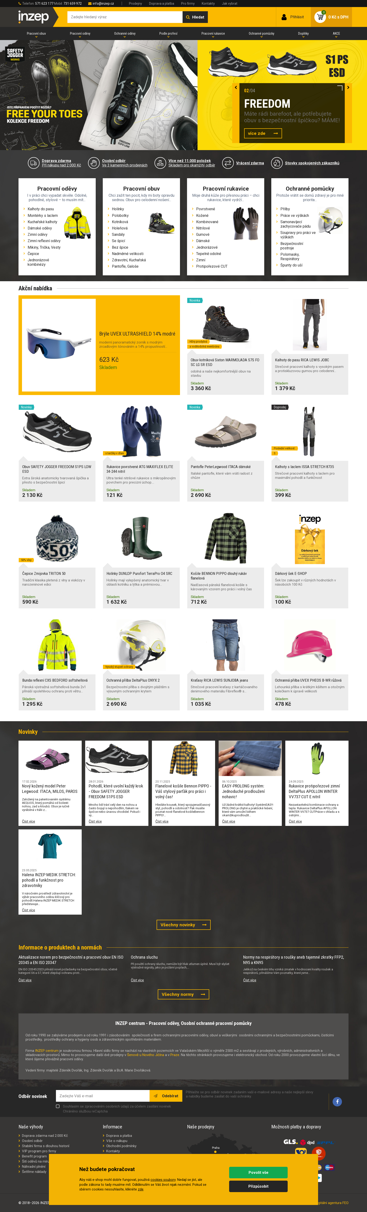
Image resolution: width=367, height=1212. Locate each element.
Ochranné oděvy (125, 33)
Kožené (202, 215)
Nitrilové (203, 228)
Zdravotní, (120, 260)
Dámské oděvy (40, 228)
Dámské (203, 241)
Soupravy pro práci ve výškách (298, 234)
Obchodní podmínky (121, 1146)
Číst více (28, 821)
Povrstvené (205, 209)
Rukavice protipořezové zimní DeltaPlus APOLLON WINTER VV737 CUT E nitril (314, 791)
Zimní (200, 260)
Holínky (118, 209)
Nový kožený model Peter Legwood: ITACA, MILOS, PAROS (49, 788)
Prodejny (135, 3)
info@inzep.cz (103, 3)
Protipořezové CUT (212, 266)
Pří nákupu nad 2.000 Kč (61, 163)
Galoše (133, 266)
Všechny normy (178, 994)
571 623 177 (44, 3)
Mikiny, (34, 247)
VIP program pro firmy (39, 1151)
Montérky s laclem (43, 215)
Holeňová (120, 228)
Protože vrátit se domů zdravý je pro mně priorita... (310, 197)
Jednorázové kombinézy (38, 262)
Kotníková (120, 222)
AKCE (336, 33)
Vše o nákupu (116, 1141)
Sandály (118, 234)
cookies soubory (163, 1180)
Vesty (56, 247)
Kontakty (208, 3)
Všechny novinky (178, 924)
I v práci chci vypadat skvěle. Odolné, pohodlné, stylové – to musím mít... (57, 197)
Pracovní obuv (36, 33)
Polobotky (120, 215)
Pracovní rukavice (213, 33)
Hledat (198, 17)
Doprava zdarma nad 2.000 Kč (45, 1136)
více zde (257, 133)
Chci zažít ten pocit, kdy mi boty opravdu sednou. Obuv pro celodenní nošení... (141, 197)
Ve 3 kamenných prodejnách (124, 163)
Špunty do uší (291, 265)
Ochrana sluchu (144, 957)
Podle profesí (168, 33)
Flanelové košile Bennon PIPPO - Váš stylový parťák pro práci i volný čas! (183, 791)
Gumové (202, 234)
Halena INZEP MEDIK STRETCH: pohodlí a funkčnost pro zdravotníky (49, 880)
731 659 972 (72, 3)
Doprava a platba (161, 3)
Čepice (33, 253)
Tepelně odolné (208, 253)
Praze (174, 1055)
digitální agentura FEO (332, 1203)
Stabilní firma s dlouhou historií (45, 1146)
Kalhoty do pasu (41, 209)
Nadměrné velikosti (127, 253)
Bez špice (120, 247)
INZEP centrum (47, 1051)
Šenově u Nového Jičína (145, 1055)
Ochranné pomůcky (261, 33)
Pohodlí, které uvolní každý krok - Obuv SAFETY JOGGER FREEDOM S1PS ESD (116, 791)
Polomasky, (289, 254)
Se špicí (118, 241)
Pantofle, (119, 266)
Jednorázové (207, 247)
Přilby (285, 209)
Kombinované (207, 222)
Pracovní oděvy (80, 33)
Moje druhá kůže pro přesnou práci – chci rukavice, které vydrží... (225, 197)
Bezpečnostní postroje (291, 245)
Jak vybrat (229, 3)
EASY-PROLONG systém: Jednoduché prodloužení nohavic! (243, 791)
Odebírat (169, 1096)
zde (140, 1189)
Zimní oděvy (38, 234)
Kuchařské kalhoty (42, 222)
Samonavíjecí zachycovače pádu (295, 224)
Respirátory (289, 259)
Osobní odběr (32, 1141)
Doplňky (303, 33)
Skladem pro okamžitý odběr (192, 163)
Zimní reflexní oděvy (44, 241)
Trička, (45, 247)
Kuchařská (137, 260)
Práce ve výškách (294, 215)
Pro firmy (188, 3)
